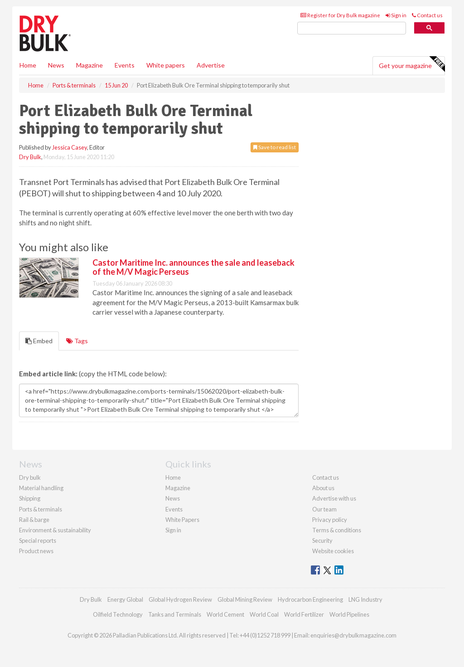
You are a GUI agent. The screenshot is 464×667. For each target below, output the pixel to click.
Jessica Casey (69, 147)
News (172, 498)
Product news (36, 551)
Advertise (211, 65)
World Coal (264, 614)
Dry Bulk (30, 157)
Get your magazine (412, 64)
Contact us (427, 15)
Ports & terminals (40, 509)
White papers (165, 65)
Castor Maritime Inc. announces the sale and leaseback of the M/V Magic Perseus (193, 267)
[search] (351, 28)
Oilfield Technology (118, 614)
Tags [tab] (77, 341)
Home (27, 65)
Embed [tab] (39, 341)
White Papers (182, 519)
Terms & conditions (336, 530)
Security (322, 540)
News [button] (56, 65)
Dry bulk (30, 477)
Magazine (89, 65)
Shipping (29, 498)
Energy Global (125, 599)
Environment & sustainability (55, 530)
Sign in (396, 15)
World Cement (225, 614)
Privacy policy (329, 519)
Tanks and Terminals (174, 614)
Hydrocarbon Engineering (310, 599)
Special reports (37, 540)
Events (125, 65)
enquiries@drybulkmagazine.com (353, 635)
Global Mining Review (245, 599)
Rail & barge (34, 519)
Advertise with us (334, 498)
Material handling (41, 488)
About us (323, 488)
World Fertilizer (304, 614)
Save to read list (274, 147)
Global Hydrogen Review (180, 599)
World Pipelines (349, 614)
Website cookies (333, 551)
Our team (324, 509)
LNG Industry (365, 599)
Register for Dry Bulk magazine (340, 15)
